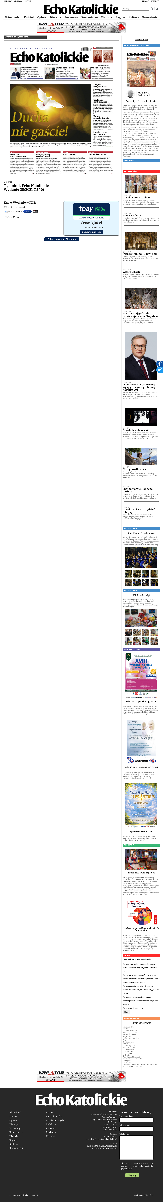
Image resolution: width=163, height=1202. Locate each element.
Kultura (134, 17)
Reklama (51, 1132)
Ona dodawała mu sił (136, 430)
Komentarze (89, 17)
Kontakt (50, 1136)
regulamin (98, 227)
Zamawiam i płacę (91, 232)
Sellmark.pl (149, 1195)
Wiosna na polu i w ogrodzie (141, 701)
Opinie (41, 17)
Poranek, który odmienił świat (141, 101)
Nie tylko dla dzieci (135, 469)
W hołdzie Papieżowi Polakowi (141, 767)
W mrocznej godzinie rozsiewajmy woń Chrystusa (140, 315)
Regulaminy (14, 1195)
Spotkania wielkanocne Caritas (138, 490)
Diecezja (55, 17)
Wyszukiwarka (54, 1116)
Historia (106, 17)
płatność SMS (12, 217)
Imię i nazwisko (126, 1116)
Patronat (50, 1128)
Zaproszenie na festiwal (141, 831)
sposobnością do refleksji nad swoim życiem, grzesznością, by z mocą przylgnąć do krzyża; (141, 989)
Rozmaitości (150, 17)
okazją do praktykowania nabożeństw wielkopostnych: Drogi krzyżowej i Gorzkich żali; (140, 967)
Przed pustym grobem (137, 197)
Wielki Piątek (131, 271)
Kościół (29, 17)
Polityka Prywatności (30, 1195)
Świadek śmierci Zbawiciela (140, 253)
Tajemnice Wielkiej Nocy (141, 872)
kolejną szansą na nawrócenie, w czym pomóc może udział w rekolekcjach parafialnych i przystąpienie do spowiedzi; (141, 978)
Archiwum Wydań (55, 1120)
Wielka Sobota (132, 215)
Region (120, 17)
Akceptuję (92, 227)
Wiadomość (124, 1134)
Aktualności (12, 17)
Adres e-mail (125, 1125)
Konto (49, 1112)
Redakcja (51, 1124)
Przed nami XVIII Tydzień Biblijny (139, 511)
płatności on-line (21, 211)
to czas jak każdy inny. (133, 1008)
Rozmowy (71, 17)
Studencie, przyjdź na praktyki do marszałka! (141, 929)
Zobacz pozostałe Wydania (61, 239)
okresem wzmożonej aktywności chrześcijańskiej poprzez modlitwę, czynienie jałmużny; (140, 1000)
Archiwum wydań (141, 40)
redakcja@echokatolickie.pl (105, 1139)
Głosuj (126, 1012)
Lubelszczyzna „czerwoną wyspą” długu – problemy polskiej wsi (139, 387)
